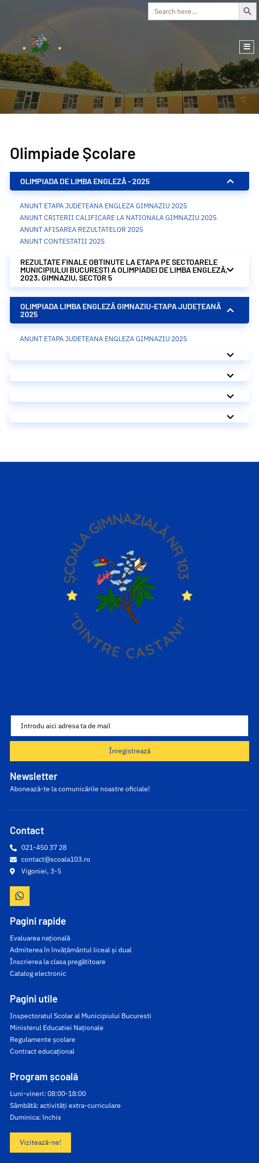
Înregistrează (129, 750)
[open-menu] (246, 47)
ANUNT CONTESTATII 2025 (62, 241)
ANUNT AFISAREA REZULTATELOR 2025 (81, 229)
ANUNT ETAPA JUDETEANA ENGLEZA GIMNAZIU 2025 (103, 205)
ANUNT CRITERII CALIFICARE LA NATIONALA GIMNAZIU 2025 (118, 217)
